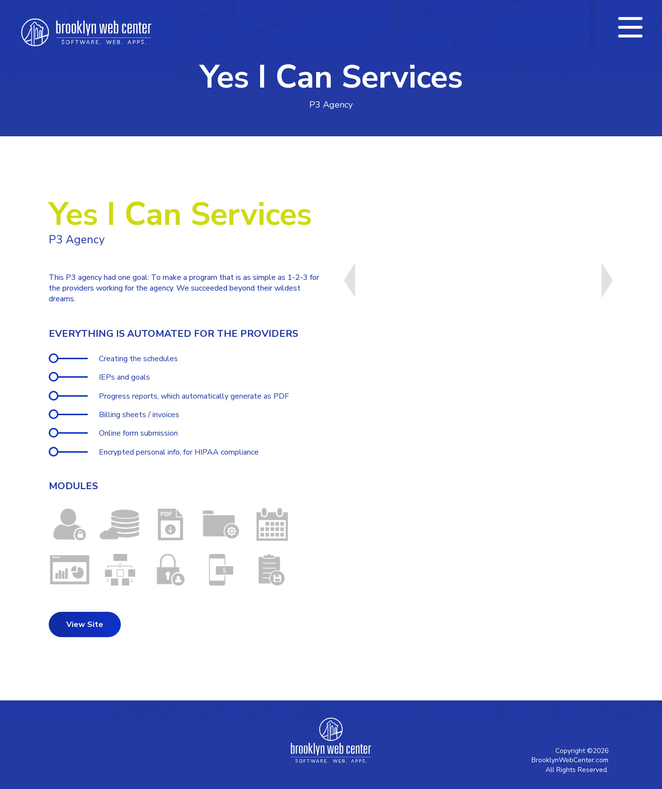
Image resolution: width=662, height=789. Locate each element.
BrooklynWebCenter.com (569, 760)
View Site (84, 624)
